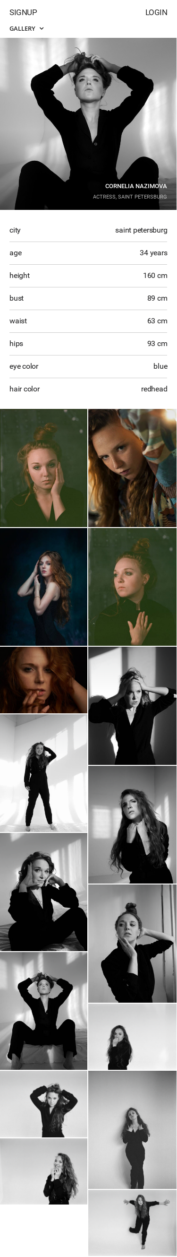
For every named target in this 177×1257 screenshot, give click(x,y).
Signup (23, 12)
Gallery (26, 28)
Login (156, 12)
